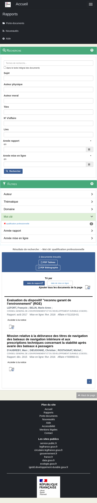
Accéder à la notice (16, 320)
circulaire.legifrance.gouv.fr (48, 450)
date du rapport (34, 283)
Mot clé (8, 216)
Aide (48, 422)
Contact (48, 433)
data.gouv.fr (48, 460)
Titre (6, 106)
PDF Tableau (48, 262)
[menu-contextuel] (5, 67)
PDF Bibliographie (48, 267)
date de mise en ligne (60, 283)
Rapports (48, 412)
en (5, 144)
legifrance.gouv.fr (48, 446)
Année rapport (12, 230)
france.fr (48, 457)
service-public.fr (48, 443)
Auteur (8, 194)
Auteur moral (11, 95)
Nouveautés (48, 419)
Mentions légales (48, 429)
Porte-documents (48, 416)
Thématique (11, 201)
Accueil (48, 409)
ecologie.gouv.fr (48, 463)
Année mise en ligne (16, 238)
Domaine (9, 209)
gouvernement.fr (48, 453)
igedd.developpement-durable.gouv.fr (48, 467)
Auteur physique (13, 84)
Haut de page (86, 395)
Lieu (6, 129)
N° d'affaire (10, 118)
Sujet (7, 73)
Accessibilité (48, 426)
